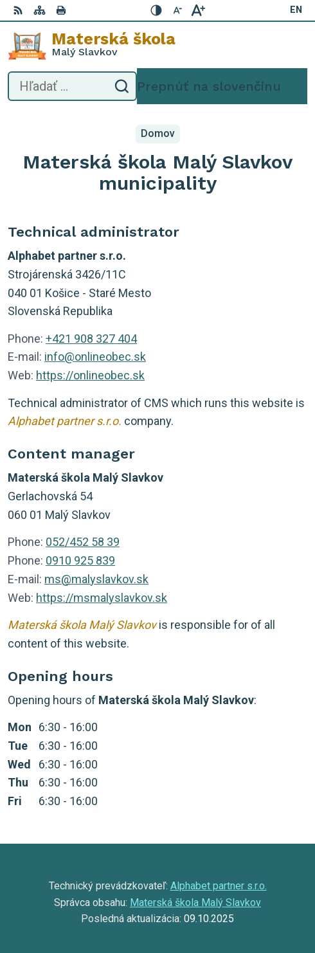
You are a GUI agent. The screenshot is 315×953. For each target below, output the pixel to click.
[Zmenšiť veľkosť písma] (177, 10)
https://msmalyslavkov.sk (101, 597)
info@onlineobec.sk (95, 356)
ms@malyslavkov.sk (96, 579)
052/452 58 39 (83, 542)
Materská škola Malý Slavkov (195, 902)
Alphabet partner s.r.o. (218, 886)
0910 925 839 (80, 560)
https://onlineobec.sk (90, 375)
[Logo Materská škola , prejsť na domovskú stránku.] (157, 45)
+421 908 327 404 (91, 338)
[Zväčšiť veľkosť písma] (198, 10)
